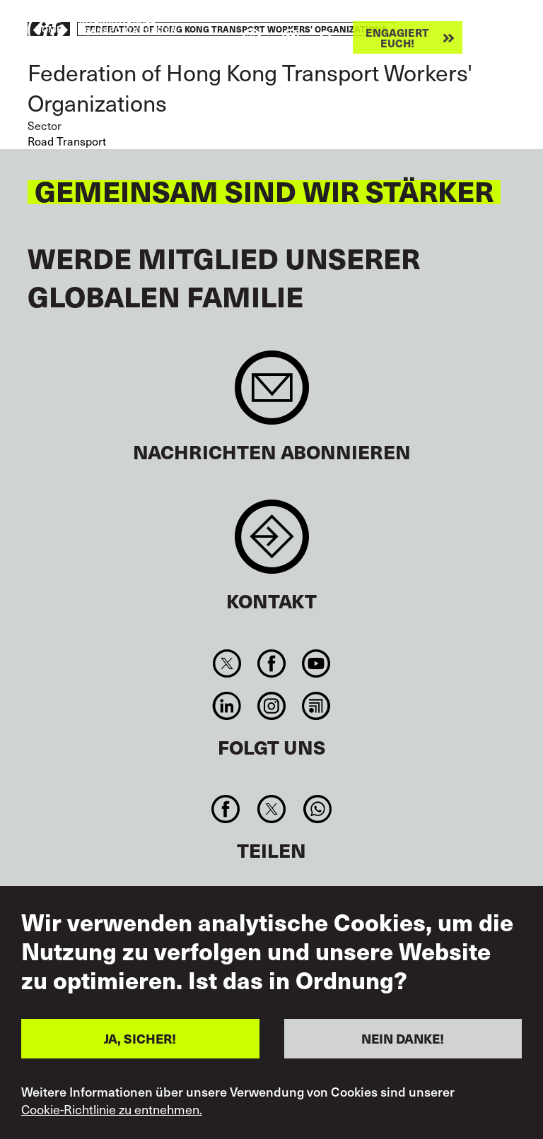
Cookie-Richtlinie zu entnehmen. (111, 1109)
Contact (272, 544)
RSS (316, 706)
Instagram (271, 706)
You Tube (316, 663)
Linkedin (226, 706)
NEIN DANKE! (402, 1038)
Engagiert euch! (397, 37)
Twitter (226, 663)
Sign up (272, 394)
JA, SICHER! (140, 1038)
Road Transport (67, 141)
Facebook (271, 663)
